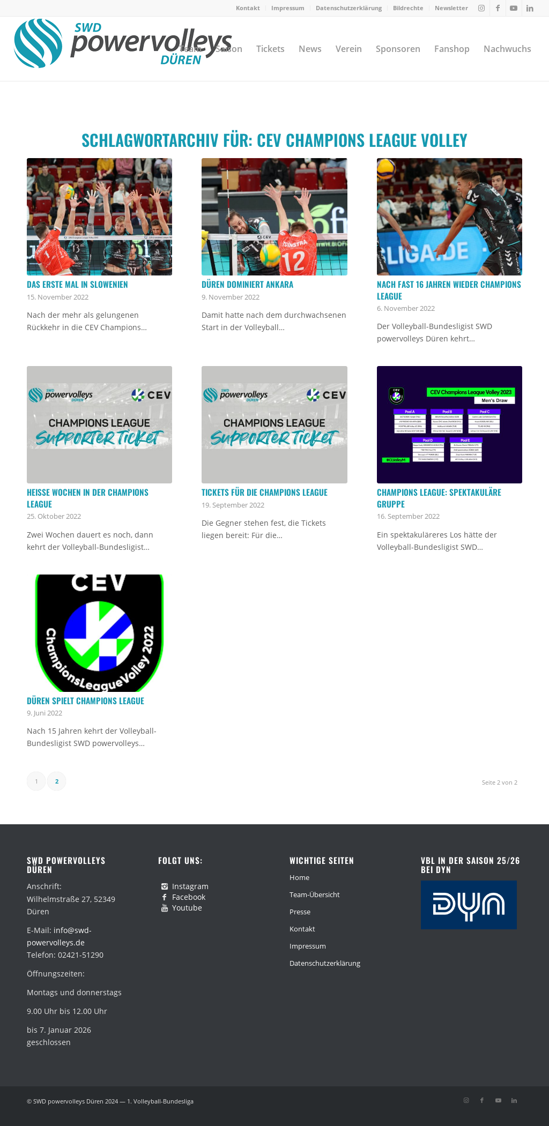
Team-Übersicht (315, 894)
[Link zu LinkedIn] (530, 8)
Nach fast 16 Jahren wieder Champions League (449, 290)
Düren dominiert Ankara (247, 284)
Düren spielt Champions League (85, 700)
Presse (300, 911)
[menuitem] (248, 8)
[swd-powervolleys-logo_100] (122, 49)
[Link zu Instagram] (481, 8)
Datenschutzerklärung (349, 8)
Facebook (188, 897)
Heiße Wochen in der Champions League (88, 498)
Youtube (187, 908)
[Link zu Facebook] (498, 8)
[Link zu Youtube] (514, 8)
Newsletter (451, 8)
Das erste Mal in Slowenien (77, 284)
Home (299, 877)
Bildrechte (408, 8)
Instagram (190, 886)
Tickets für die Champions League (265, 492)
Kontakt (248, 8)
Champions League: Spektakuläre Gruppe (439, 498)
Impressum (288, 8)
